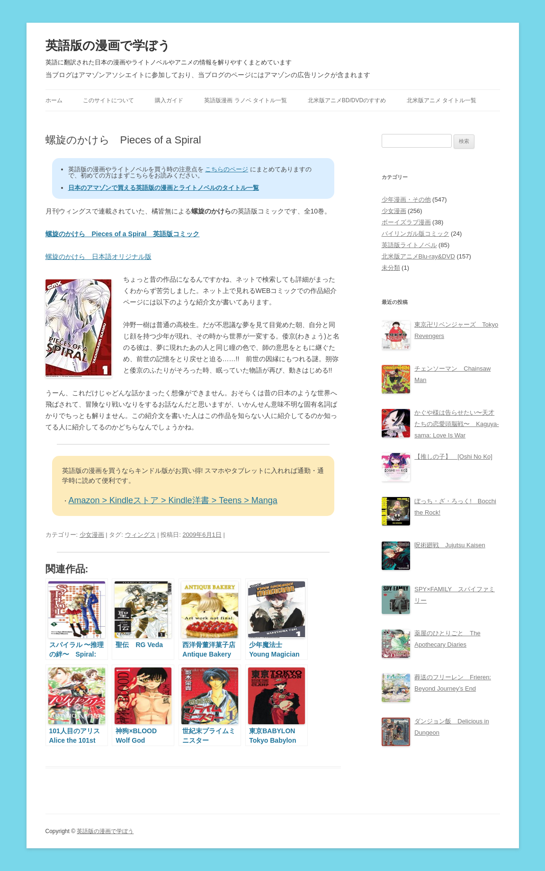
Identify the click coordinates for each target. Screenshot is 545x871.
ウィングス (140, 534)
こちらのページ (226, 169)
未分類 (391, 267)
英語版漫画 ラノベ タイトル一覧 (245, 100)
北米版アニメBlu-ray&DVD (418, 256)
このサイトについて (108, 100)
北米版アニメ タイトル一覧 (441, 100)
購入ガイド (169, 100)
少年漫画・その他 (406, 199)
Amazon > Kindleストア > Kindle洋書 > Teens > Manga (173, 500)
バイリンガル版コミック (415, 233)
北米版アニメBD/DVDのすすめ (347, 100)
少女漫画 (92, 534)
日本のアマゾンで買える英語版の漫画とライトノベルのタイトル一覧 (163, 187)
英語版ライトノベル (409, 245)
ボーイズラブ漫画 (406, 222)
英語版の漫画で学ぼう (107, 45)
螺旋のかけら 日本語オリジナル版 (98, 256)
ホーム (54, 100)
